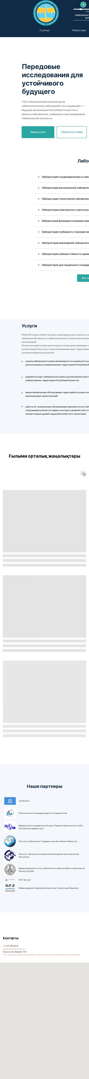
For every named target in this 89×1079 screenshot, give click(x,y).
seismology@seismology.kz (14, 949)
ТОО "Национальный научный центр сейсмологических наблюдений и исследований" (42, 954)
